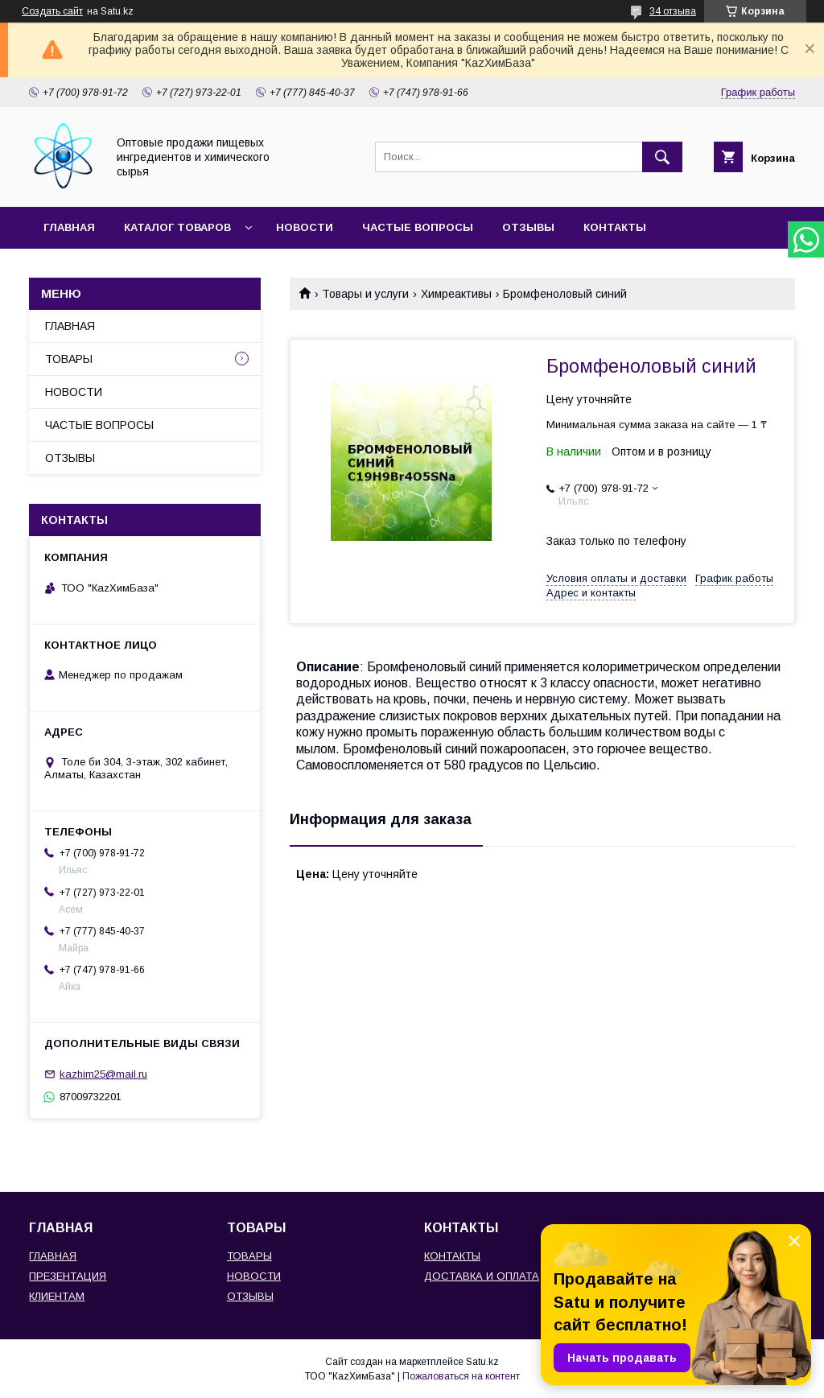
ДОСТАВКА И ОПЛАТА (481, 1276)
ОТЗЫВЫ (528, 227)
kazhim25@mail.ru (103, 1074)
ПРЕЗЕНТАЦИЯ (67, 1276)
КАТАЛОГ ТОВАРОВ (177, 227)
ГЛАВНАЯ (69, 227)
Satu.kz (482, 1361)
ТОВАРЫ (69, 359)
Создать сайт (52, 11)
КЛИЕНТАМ (56, 1296)
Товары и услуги (365, 293)
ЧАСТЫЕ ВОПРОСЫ (417, 227)
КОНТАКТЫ (614, 227)
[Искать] (662, 157)
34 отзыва (672, 11)
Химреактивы (456, 293)
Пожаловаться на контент (461, 1376)
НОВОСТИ (304, 227)
